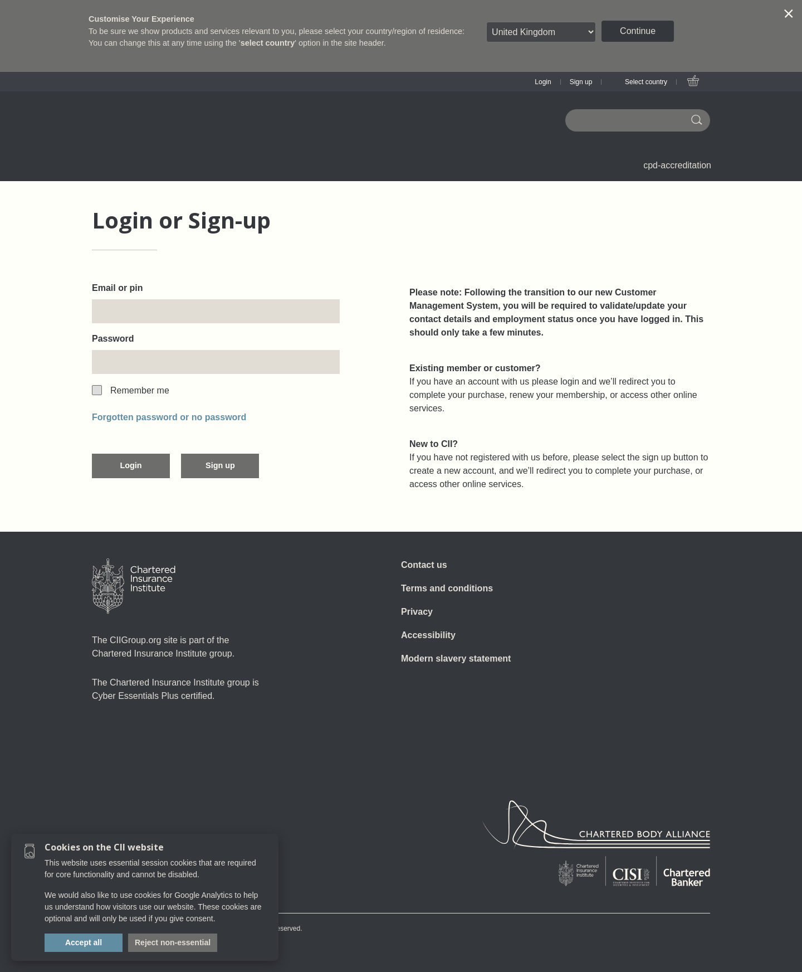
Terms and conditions (447, 588)
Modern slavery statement (456, 658)
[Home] (133, 586)
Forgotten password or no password (169, 417)
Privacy (417, 611)
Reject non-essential (173, 942)
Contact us (424, 565)
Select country (646, 82)
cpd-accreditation (677, 165)
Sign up (581, 82)
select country (268, 42)
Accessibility (428, 635)
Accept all (83, 942)
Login (543, 82)
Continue (638, 31)
